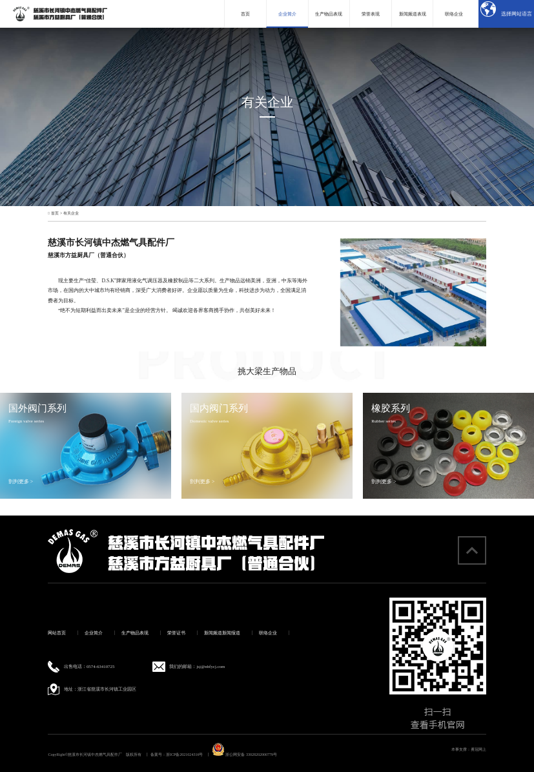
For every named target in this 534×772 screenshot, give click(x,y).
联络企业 (268, 633)
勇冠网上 (478, 749)
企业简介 (94, 633)
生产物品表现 (135, 633)
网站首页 (57, 633)
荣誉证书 (176, 633)
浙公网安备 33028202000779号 (244, 754)
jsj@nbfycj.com (210, 666)
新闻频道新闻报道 (222, 633)
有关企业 (71, 213)
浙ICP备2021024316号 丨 (188, 754)
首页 (55, 213)
